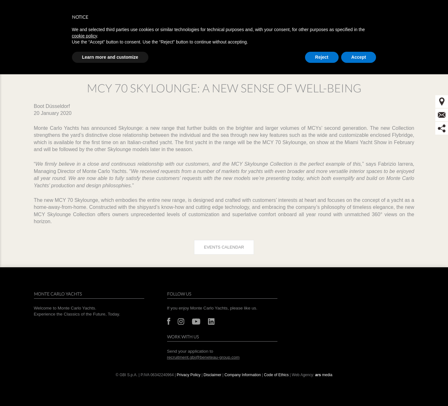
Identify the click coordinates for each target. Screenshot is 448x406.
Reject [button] (321, 57)
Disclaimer (212, 375)
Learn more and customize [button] (110, 57)
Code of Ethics (276, 375)
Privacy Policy (189, 375)
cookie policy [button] (84, 35)
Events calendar (224, 247)
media (323, 375)
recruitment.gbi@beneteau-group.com (203, 357)
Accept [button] (358, 57)
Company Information (242, 375)
